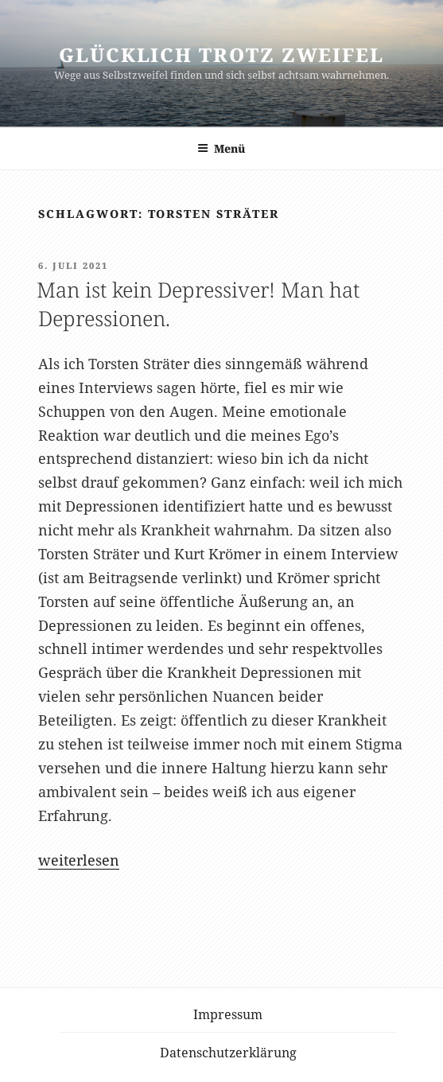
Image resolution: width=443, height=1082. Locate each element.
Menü (221, 148)
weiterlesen (78, 860)
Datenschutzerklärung (228, 1052)
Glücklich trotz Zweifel (221, 54)
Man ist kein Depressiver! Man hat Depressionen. (198, 304)
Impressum (227, 1014)
